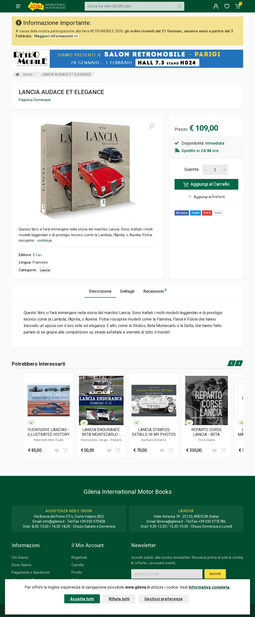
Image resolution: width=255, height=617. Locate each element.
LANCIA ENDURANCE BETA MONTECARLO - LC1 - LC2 (101, 432)
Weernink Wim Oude (48, 440)
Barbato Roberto (153, 440)
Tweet (195, 213)
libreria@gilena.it (170, 521)
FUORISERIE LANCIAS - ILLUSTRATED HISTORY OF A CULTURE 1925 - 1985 (48, 432)
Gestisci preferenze (163, 599)
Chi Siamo (20, 557)
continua (44, 240)
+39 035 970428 (92, 521)
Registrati (79, 557)
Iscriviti (215, 573)
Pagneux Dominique (35, 100)
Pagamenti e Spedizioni (31, 572)
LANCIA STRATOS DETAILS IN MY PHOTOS (154, 432)
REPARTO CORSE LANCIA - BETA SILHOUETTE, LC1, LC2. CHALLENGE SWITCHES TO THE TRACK (206, 432)
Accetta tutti (82, 599)
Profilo (76, 572)
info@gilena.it (53, 521)
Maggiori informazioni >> (56, 36)
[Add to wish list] (56, 450)
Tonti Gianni (206, 440)
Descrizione (100, 291)
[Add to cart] (65, 450)
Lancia (45, 270)
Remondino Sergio (95, 440)
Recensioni (155, 290)
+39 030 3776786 (212, 521)
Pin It (207, 213)
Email (218, 213)
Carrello (77, 565)
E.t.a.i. (37, 255)
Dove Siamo (21, 565)
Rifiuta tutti (119, 599)
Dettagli (127, 291)
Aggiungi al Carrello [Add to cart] (206, 184)
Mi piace (181, 213)
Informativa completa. (209, 587)
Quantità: (191, 169)
